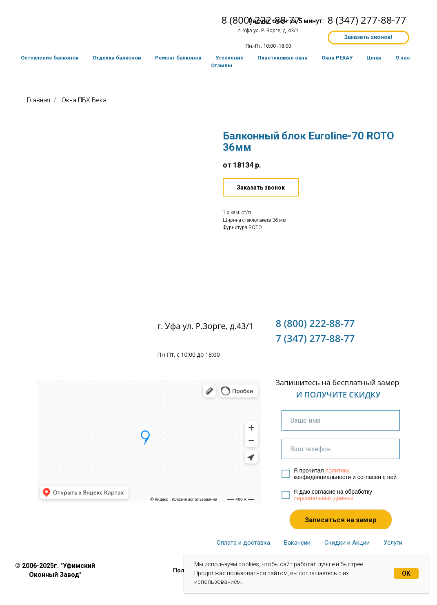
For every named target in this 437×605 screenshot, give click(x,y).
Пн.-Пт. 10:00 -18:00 (268, 45)
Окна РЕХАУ (337, 58)
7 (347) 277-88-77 (315, 338)
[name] (341, 420)
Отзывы (221, 65)
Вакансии (297, 542)
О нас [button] (402, 58)
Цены (374, 58)
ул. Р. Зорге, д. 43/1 (275, 30)
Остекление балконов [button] (50, 58)
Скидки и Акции (347, 542)
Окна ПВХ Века (84, 100)
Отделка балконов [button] (117, 58)
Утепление (229, 58)
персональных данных (323, 498)
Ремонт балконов (178, 58)
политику (338, 470)
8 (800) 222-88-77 (315, 323)
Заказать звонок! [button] (368, 37)
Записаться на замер (341, 520)
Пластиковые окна (282, 58)
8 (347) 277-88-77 (367, 19)
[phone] (341, 449)
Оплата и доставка (243, 542)
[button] (261, 187)
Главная (38, 100)
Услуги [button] (393, 542)
